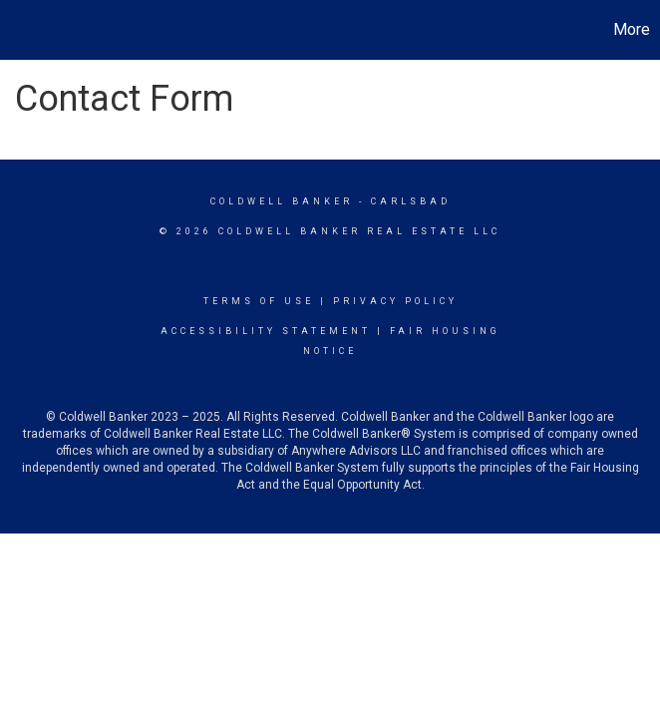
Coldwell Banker (281, 201)
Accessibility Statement (266, 331)
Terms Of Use (258, 301)
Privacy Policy (395, 301)
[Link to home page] (25, 30)
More (631, 29)
